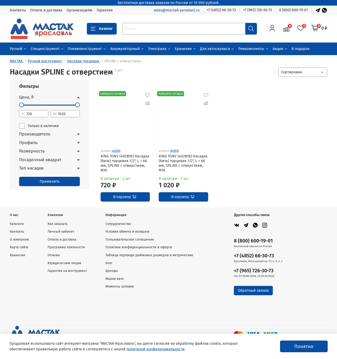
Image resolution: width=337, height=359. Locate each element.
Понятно (303, 346)
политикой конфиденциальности (155, 349)
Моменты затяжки (119, 286)
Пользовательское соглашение (129, 240)
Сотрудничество (118, 224)
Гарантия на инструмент (67, 271)
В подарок (300, 48)
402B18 (174, 151)
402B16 (116, 151)
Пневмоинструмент (87, 48)
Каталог (102, 28)
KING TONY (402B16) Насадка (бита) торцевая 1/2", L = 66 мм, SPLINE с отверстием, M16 (125, 163)
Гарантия (105, 10)
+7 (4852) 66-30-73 (221, 10)
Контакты (18, 10)
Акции (280, 48)
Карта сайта (19, 247)
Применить (50, 181)
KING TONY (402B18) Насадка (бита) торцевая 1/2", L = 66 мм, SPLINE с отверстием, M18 (183, 163)
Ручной (18, 48)
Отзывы (54, 255)
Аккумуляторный (127, 48)
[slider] (21, 104)
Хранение (185, 48)
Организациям (79, 10)
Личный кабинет (61, 232)
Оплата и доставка (46, 10)
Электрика (159, 48)
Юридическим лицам (64, 263)
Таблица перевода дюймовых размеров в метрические (149, 255)
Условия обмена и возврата (127, 232)
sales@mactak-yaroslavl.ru (177, 10)
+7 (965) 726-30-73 (257, 10)
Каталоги (17, 224)
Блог (108, 263)
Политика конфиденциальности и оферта (138, 247)
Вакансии (17, 255)
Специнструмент (47, 48)
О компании (19, 240)
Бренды (111, 271)
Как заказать (57, 224)
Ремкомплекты (253, 48)
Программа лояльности (66, 247)
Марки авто (114, 279)
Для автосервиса (217, 48)
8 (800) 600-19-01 (293, 10)
